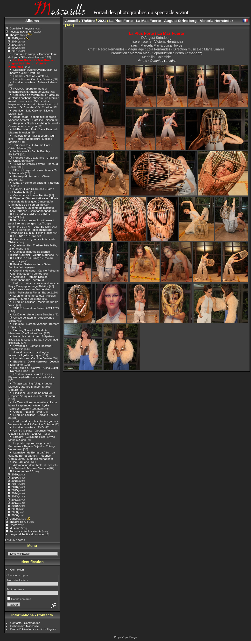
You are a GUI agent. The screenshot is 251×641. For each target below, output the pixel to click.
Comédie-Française (21, 28)
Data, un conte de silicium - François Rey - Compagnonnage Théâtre (33, 284)
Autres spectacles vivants (25, 531)
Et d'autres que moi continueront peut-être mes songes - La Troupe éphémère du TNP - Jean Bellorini (31, 223)
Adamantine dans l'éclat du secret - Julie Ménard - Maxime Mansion (32, 466)
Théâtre (14, 34)
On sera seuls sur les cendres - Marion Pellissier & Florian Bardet (30, 291)
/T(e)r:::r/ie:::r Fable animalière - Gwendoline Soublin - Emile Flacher (31, 231)
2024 (14, 41)
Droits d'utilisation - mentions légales (33, 629)
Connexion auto (19, 598)
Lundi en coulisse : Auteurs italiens (35, 82)
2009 (14, 508)
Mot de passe (15, 589)
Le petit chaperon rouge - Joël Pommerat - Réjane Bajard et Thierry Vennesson (31, 446)
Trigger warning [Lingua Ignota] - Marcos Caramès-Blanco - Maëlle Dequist (31, 386)
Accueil (71, 21)
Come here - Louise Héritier (30, 195)
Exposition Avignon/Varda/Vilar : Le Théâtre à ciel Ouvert (32, 71)
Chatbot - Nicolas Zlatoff (28, 75)
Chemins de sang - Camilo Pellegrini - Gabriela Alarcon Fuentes (33, 272)
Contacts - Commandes (25, 622)
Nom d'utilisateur (17, 580)
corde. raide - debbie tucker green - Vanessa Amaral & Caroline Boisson (33, 118)
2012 (14, 499)
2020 (14, 474)
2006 (14, 515)
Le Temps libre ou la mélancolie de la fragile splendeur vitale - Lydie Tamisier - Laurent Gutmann (32, 405)
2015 (14, 490)
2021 (14, 50)
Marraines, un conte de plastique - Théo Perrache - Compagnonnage (32, 209)
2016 (14, 486)
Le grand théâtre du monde (26, 534)
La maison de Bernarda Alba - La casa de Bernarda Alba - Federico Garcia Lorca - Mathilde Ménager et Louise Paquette (31, 457)
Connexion (17, 569)
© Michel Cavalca (163, 61)
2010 (14, 505)
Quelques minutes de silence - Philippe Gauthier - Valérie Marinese (31, 253)
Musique (14, 528)
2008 (14, 512)
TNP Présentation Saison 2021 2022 (36, 308)
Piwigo (133, 637)
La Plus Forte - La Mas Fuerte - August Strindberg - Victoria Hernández (31, 63)
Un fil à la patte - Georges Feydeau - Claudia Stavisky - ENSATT (33, 432)
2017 (14, 483)
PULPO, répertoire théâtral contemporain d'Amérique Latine (28, 90)
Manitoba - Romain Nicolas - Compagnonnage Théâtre (28, 278)
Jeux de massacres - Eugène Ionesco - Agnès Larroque (29, 353)
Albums (32, 21)
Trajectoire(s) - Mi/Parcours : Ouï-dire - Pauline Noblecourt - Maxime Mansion (32, 138)
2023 (14, 44)
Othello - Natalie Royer (27, 411)
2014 (14, 493)
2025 (14, 38)
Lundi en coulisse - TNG (28, 427)
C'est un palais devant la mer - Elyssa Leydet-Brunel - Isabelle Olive (31, 375)
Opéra (13, 524)
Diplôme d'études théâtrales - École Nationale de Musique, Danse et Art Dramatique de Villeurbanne (33, 201)
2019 (14, 477)
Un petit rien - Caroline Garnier (32, 79)
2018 (14, 480)
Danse (13, 518)
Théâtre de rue (18, 521)
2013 (14, 496)
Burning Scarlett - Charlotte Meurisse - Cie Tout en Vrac (28, 331)
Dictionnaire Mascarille (24, 625)
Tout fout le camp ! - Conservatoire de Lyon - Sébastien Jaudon (32, 55)
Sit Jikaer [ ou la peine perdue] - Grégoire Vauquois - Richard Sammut (32, 394)
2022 (14, 47)
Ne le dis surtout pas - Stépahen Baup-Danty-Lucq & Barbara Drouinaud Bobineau (33, 339)
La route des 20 (23, 471)
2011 (14, 502)
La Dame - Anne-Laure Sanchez (33, 314)
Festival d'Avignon (20, 31)
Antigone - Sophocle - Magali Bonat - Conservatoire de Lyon (34, 124)
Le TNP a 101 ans (24, 235)
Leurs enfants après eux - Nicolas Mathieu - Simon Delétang (32, 297)
